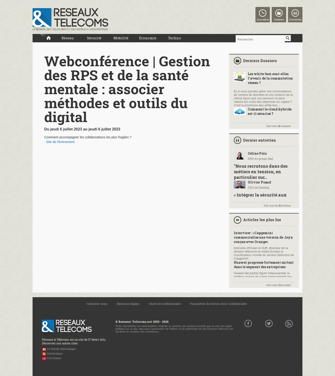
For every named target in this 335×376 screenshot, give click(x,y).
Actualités (263, 19)
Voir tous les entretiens (277, 205)
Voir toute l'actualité (278, 285)
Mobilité (121, 38)
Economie (147, 38)
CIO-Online (54, 358)
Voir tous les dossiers (278, 126)
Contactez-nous (96, 304)
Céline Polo (257, 153)
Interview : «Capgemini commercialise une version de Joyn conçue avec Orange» (263, 237)
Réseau (67, 38)
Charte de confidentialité (165, 304)
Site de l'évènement (60, 142)
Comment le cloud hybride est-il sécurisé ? (269, 111)
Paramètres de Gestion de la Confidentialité (218, 304)
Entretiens (295, 19)
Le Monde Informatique (61, 349)
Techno (174, 38)
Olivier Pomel (259, 182)
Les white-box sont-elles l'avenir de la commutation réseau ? (270, 78)
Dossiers (279, 19)
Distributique (55, 353)
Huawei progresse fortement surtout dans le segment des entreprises (264, 264)
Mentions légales (128, 304)
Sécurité (94, 38)
